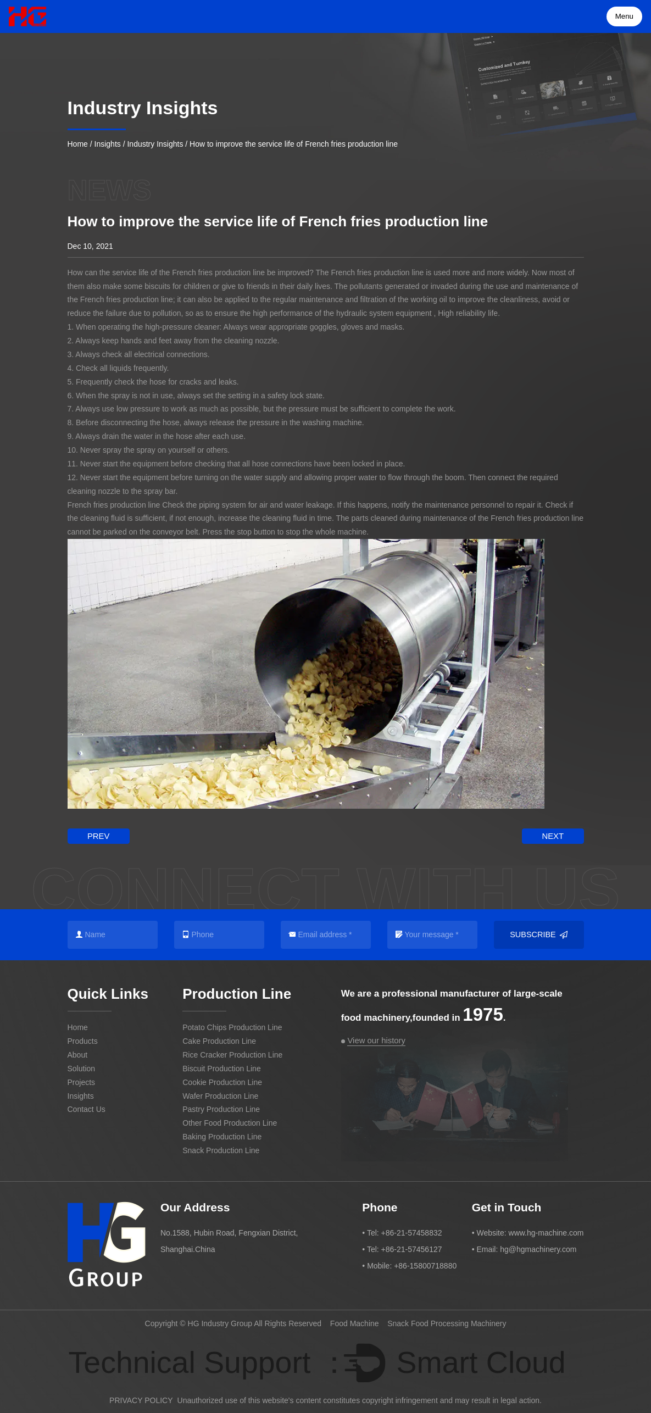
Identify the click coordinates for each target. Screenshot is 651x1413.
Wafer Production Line (220, 1095)
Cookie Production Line (222, 1081)
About (78, 1053)
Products (83, 1040)
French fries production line (218, 272)
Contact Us (86, 1108)
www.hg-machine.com (546, 1231)
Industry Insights (155, 144)
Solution (82, 1067)
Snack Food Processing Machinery (446, 1321)
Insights (107, 144)
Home (78, 144)
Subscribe (538, 933)
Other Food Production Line (229, 1122)
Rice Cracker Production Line (232, 1053)
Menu (625, 16)
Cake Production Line (219, 1040)
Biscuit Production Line (221, 1067)
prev (96, 835)
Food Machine (354, 1321)
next (554, 835)
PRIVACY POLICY (141, 1398)
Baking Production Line (221, 1135)
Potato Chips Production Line (232, 1026)
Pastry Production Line (221, 1108)
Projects (82, 1081)
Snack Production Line (220, 1149)
